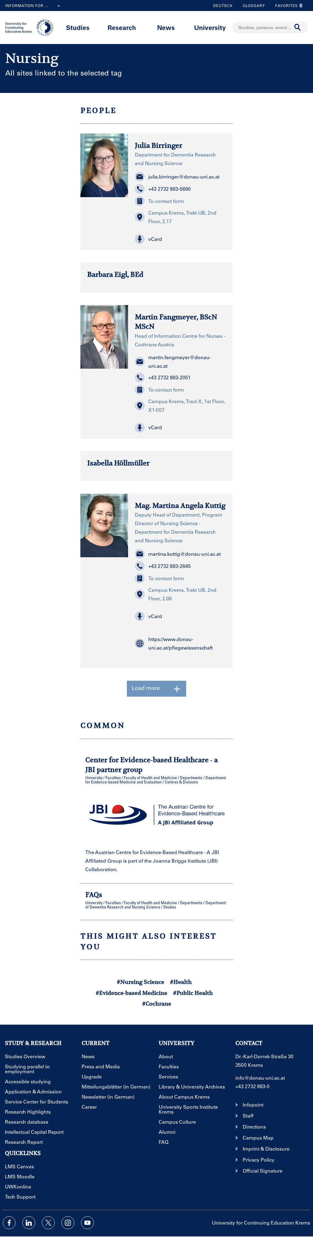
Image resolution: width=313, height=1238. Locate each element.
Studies (78, 27)
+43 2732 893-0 (252, 1086)
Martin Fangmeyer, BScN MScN (176, 322)
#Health (181, 982)
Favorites (287, 5)
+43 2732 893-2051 (163, 377)
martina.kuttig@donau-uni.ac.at (178, 554)
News (166, 27)
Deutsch (223, 5)
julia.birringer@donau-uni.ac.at (177, 177)
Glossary (251, 5)
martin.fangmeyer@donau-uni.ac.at (173, 361)
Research (122, 27)
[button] (180, 239)
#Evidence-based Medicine (131, 993)
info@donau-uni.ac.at (260, 1077)
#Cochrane (156, 1003)
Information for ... (34, 6)
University (210, 27)
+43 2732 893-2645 (163, 566)
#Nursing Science (140, 982)
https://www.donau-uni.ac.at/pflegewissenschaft (174, 643)
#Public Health (193, 993)
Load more (156, 688)
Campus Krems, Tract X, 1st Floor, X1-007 (180, 405)
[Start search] (297, 27)
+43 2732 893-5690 (163, 189)
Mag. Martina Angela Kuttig (180, 505)
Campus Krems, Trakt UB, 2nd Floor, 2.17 (175, 216)
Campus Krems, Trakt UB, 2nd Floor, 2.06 (175, 594)
